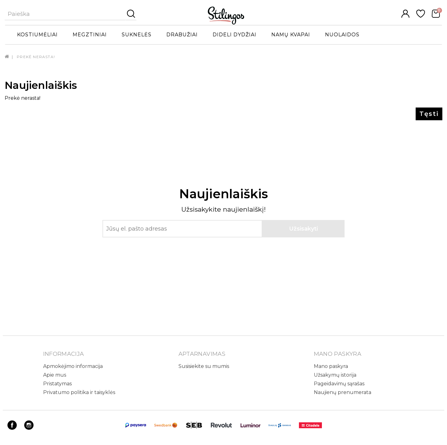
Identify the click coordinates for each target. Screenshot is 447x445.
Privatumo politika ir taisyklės (79, 392)
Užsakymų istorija (335, 375)
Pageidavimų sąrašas (339, 384)
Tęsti (429, 113)
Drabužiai (182, 35)
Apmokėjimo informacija (73, 366)
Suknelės (136, 35)
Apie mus (54, 375)
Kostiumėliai (37, 35)
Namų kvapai (290, 35)
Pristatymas (57, 384)
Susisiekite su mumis (203, 366)
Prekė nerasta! (36, 56)
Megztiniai (90, 35)
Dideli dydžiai (234, 35)
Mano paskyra (331, 366)
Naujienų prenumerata (342, 392)
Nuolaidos (342, 35)
